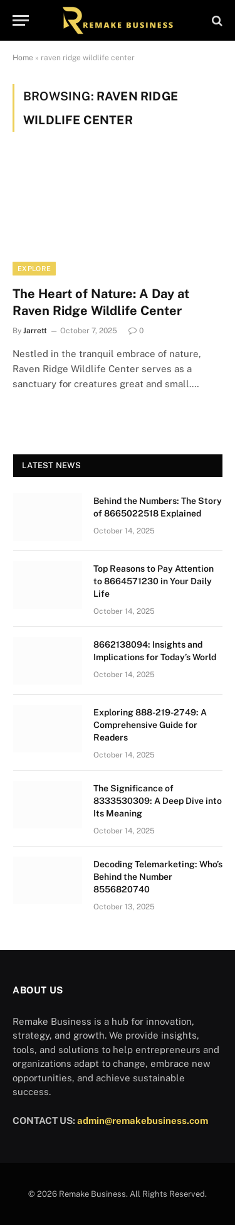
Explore (34, 268)
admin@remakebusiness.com (142, 1120)
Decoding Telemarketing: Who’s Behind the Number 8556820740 (157, 876)
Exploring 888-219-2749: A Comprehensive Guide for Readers (150, 724)
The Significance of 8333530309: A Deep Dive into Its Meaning (157, 800)
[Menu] (21, 20)
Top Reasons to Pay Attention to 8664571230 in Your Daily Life (153, 581)
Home (23, 57)
